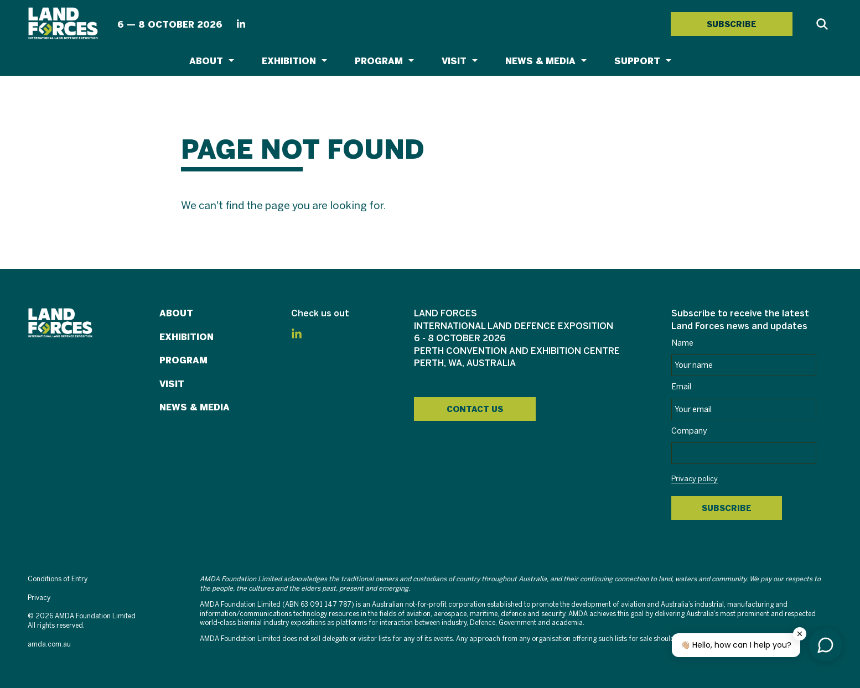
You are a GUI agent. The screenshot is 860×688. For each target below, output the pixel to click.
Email (681, 387)
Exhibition (289, 61)
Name (682, 343)
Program (379, 61)
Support (637, 61)
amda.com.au (49, 645)
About (206, 61)
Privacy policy (694, 479)
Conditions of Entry (57, 579)
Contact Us (475, 409)
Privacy (39, 598)
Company (689, 431)
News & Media (540, 61)
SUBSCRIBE (732, 24)
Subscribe (727, 508)
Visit (454, 61)
